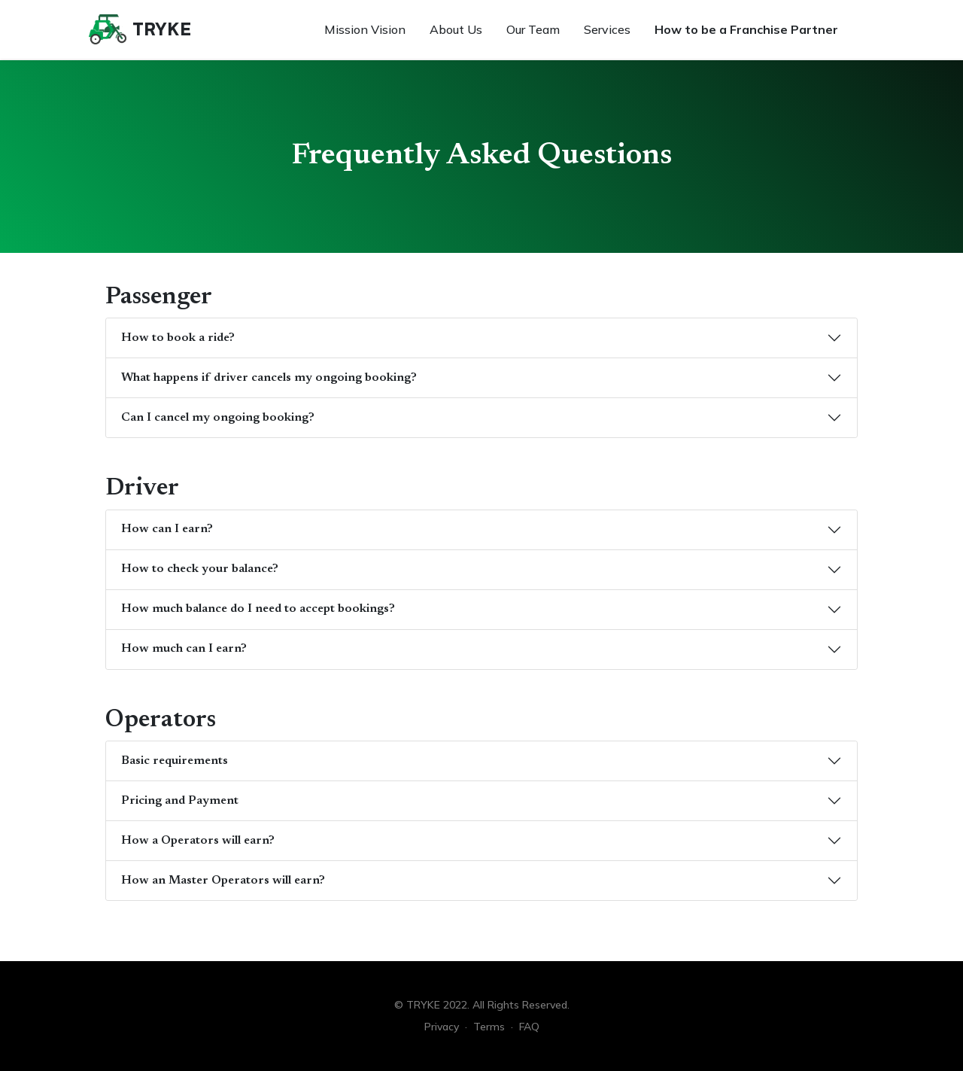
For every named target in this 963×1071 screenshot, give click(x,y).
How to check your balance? (199, 569)
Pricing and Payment (179, 801)
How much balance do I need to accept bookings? (258, 609)
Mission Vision (365, 29)
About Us (456, 29)
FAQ (529, 1026)
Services (607, 29)
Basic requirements (174, 761)
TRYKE (161, 29)
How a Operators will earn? (198, 841)
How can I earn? (167, 529)
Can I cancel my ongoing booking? (217, 418)
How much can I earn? (184, 649)
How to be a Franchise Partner (746, 29)
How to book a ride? (178, 338)
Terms (489, 1026)
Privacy (441, 1026)
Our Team (533, 29)
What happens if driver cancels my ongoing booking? (269, 378)
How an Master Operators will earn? (223, 881)
